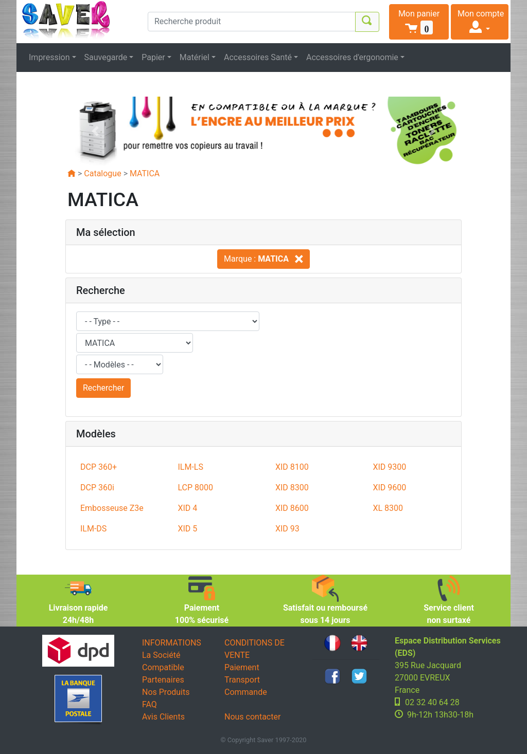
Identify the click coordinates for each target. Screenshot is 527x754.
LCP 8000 (195, 487)
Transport (242, 680)
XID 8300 (292, 487)
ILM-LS (190, 467)
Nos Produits (165, 692)
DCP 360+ (98, 467)
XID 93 (287, 529)
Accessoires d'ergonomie (352, 57)
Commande (245, 692)
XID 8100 (292, 467)
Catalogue (102, 173)
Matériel (194, 57)
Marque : (263, 259)
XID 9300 (389, 467)
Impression (49, 57)
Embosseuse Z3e (112, 508)
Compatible (163, 667)
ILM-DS (93, 529)
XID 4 (187, 508)
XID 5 (187, 529)
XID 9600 (389, 487)
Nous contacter (252, 717)
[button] (419, 22)
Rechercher (103, 388)
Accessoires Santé (258, 57)
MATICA (145, 173)
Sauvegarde (106, 57)
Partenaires (163, 680)
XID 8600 (292, 508)
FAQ (149, 704)
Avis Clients (163, 717)
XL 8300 (388, 508)
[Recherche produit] (252, 21)
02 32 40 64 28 (432, 702)
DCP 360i (97, 487)
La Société (161, 655)
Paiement (241, 667)
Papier (153, 57)
